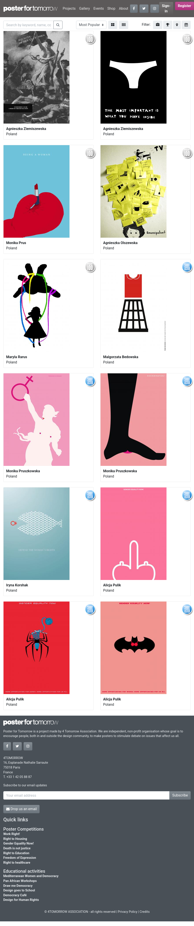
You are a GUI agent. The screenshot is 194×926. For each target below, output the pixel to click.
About (123, 8)
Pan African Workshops (20, 881)
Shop (111, 8)
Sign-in (166, 8)
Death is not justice (17, 848)
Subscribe (180, 795)
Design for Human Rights (21, 900)
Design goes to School (19, 890)
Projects (69, 8)
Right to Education (16, 853)
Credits (145, 912)
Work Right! (11, 834)
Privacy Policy (127, 912)
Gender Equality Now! (18, 843)
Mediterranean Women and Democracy (31, 876)
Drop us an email (21, 809)
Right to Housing (15, 839)
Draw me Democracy (18, 886)
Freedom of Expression (19, 858)
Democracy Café (15, 895)
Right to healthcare (16, 863)
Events (98, 8)
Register (184, 6)
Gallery (84, 8)
